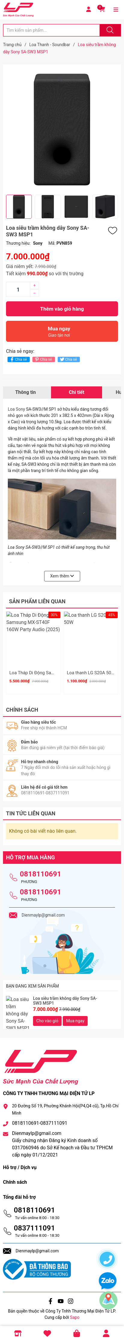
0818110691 (40, 872)
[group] (62, 129)
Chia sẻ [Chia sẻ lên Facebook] (18, 359)
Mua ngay (59, 333)
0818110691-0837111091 (39, 1121)
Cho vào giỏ (47, 1019)
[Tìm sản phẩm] (51, 30)
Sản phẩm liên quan (37, 601)
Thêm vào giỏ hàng (62, 309)
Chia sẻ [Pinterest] (43, 359)
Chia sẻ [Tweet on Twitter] (68, 359)
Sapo (75, 1315)
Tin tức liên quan (31, 811)
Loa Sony (16, 409)
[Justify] (109, 30)
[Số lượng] (18, 289)
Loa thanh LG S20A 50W (91, 672)
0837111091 (34, 1226)
